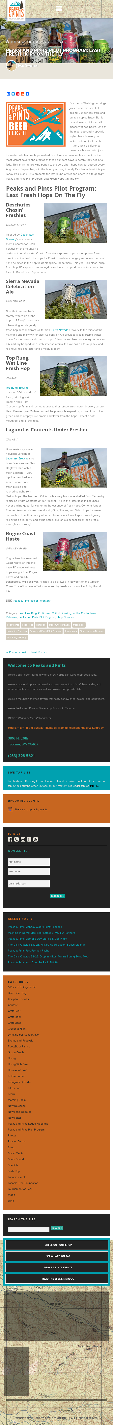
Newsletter (14, 1117)
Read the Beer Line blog (58, 1278)
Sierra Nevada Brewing (92, 631)
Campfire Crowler (18, 999)
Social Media (15, 1153)
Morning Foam (17, 1100)
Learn (11, 1094)
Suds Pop (14, 1171)
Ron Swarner (28, 65)
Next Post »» (38, 652)
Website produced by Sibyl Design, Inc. (41, 1418)
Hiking (12, 1058)
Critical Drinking (61, 613)
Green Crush (16, 1052)
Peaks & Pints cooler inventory (31, 600)
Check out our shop (58, 1245)
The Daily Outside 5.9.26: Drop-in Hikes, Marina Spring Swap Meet (48, 956)
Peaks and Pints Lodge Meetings (28, 1123)
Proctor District (17, 1141)
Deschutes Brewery (59, 624)
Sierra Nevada (59, 330)
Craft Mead (14, 1022)
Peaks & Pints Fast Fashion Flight (28, 950)
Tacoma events (17, 1177)
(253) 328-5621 (21, 755)
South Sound (16, 1159)
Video (11, 1195)
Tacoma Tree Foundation (23, 1183)
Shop (60, 617)
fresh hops (79, 624)
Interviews (14, 1088)
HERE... (94, 786)
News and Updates (19, 1111)
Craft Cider (14, 1017)
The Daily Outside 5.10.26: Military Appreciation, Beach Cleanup (47, 944)
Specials (69, 617)
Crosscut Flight (17, 1028)
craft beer (41, 624)
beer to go (27, 624)
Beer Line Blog (27, 613)
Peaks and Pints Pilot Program (37, 617)
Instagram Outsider (19, 1082)
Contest (12, 1005)
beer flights (13, 624)
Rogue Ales (71, 631)
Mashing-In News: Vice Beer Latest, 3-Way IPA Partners (41, 933)
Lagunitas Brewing (17, 458)
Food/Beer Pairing (19, 1046)
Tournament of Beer (20, 1189)
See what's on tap (58, 1256)
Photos (12, 1135)
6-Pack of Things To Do (22, 987)
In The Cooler (80, 613)
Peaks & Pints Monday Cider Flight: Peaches (35, 927)
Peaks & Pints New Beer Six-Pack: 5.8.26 (33, 962)
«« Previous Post (16, 652)
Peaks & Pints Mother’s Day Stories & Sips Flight (37, 938)
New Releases (17, 1106)
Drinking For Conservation (24, 1034)
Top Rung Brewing (17, 387)
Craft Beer (44, 613)
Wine (11, 1200)
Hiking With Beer (18, 1064)
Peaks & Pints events (58, 1267)
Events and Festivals (20, 1040)
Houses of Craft (17, 1070)
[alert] (56, 809)
